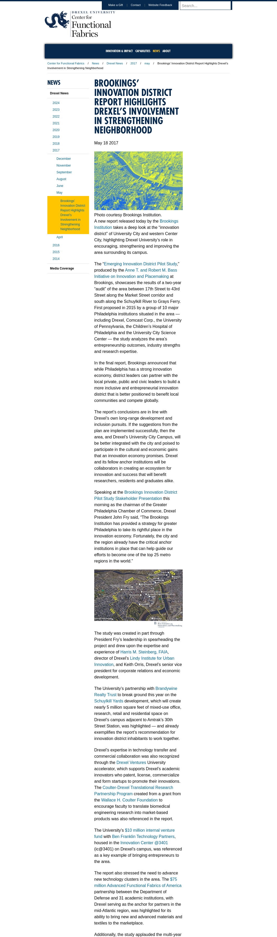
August (61, 179)
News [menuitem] (156, 51)
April (59, 237)
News (95, 63)
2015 (56, 252)
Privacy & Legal (137, 909)
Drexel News (115, 63)
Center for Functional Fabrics (65, 63)
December (63, 159)
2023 (56, 110)
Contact (141, 5)
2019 (56, 137)
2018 (56, 143)
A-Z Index (86, 909)
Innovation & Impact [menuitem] (119, 51)
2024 (56, 103)
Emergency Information (134, 914)
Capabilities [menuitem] (142, 51)
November (63, 165)
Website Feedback (165, 5)
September (64, 172)
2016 (56, 245)
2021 (56, 123)
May (59, 192)
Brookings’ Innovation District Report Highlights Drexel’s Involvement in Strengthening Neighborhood (72, 215)
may (147, 63)
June (59, 186)
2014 (56, 259)
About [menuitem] (166, 51)
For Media (103, 909)
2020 (56, 130)
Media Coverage (62, 268)
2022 (56, 116)
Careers (118, 909)
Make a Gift (120, 5)
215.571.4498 (200, 928)
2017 (133, 63)
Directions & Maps (175, 909)
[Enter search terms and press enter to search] (208, 5)
